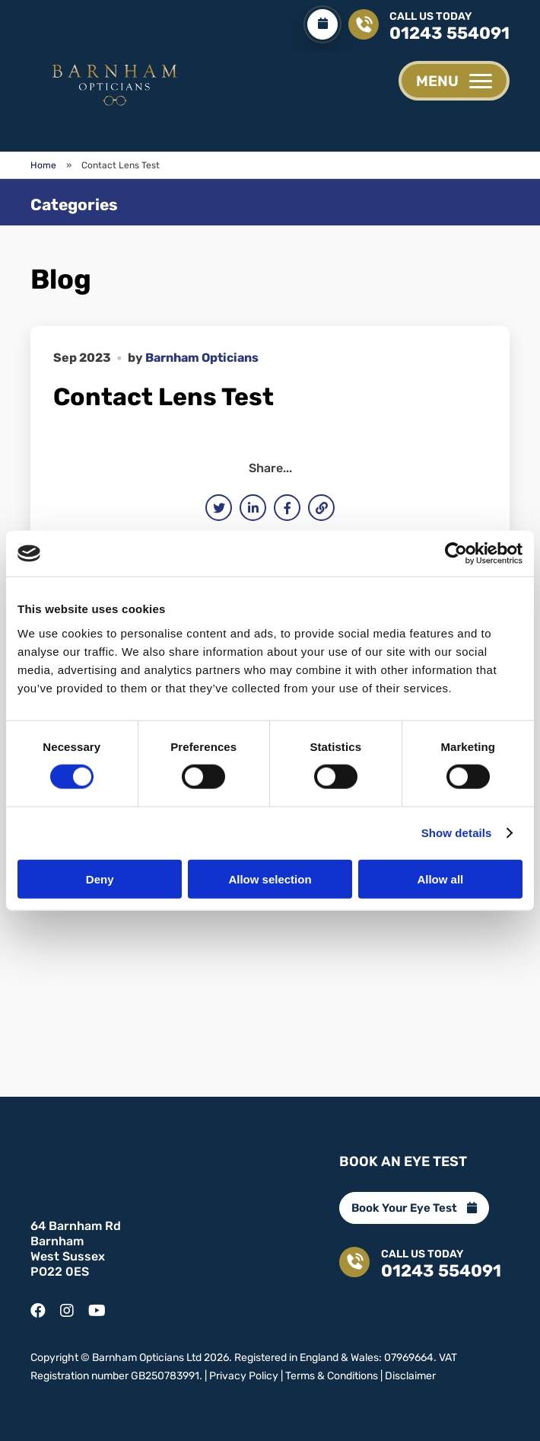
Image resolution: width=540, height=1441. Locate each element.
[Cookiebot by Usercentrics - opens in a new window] (456, 553)
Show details (456, 832)
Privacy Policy (243, 1374)
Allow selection (269, 878)
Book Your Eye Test (414, 1206)
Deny (100, 878)
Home (43, 165)
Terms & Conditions (331, 1374)
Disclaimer (410, 1374)
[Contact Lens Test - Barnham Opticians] (114, 82)
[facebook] (38, 1305)
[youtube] (97, 1305)
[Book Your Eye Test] (322, 24)
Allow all (440, 878)
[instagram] (67, 1305)
